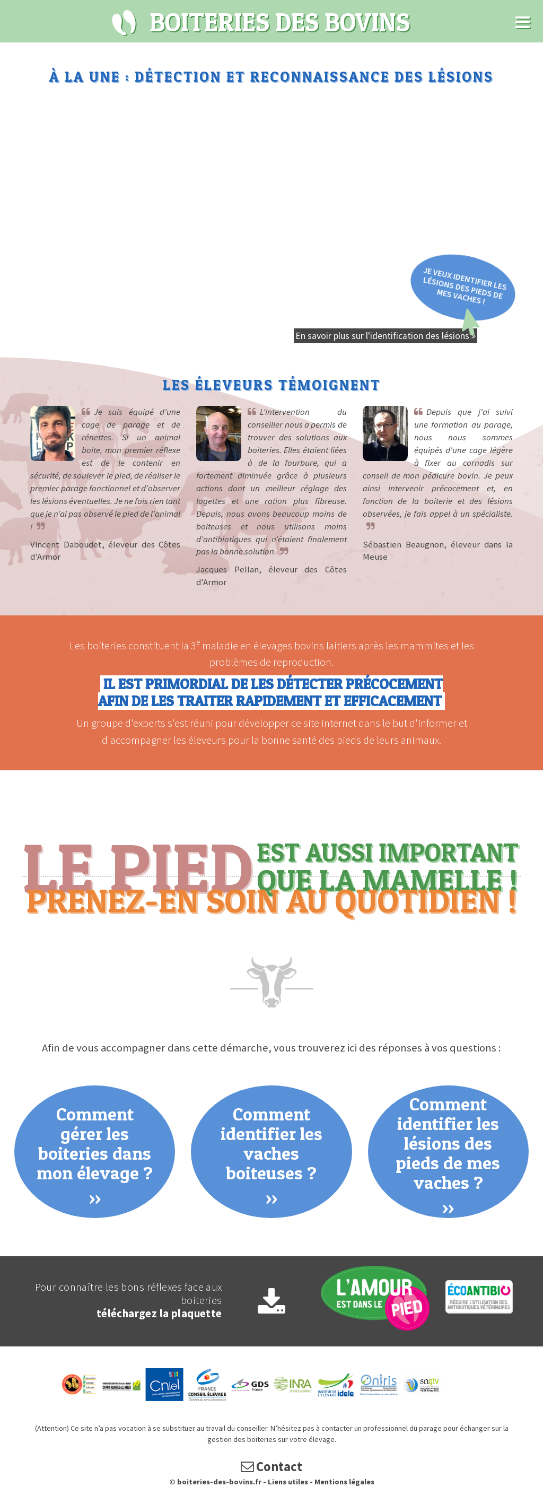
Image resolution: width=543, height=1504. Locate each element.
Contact (271, 1466)
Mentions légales (344, 1481)
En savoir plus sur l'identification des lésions (385, 336)
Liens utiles (288, 1481)
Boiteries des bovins (124, 23)
